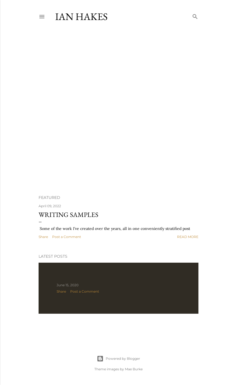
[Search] (195, 15)
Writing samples (68, 214)
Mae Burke (134, 369)
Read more (187, 237)
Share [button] (43, 237)
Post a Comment (66, 237)
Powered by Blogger (118, 358)
